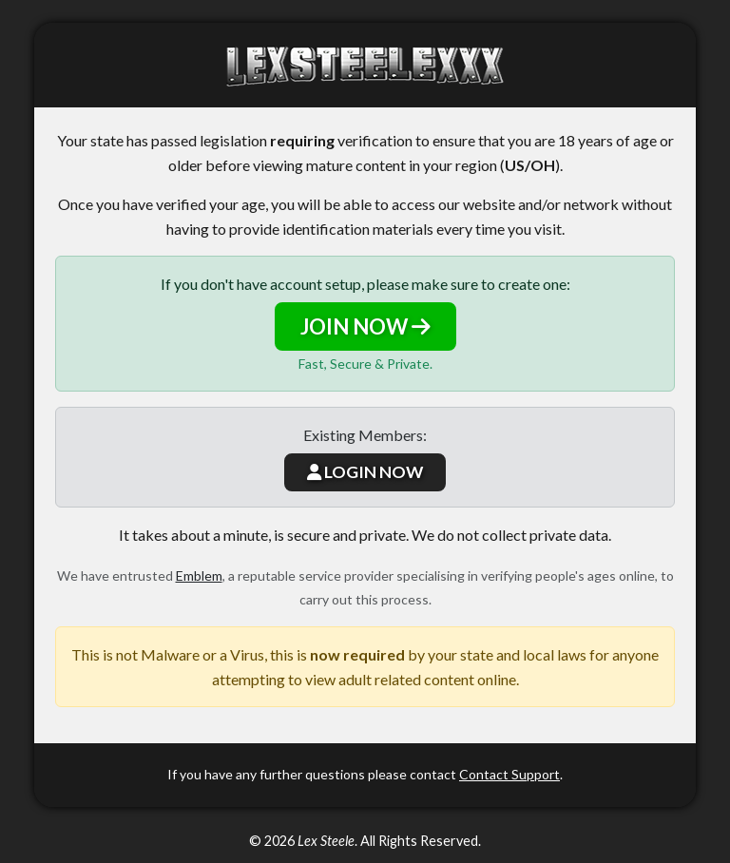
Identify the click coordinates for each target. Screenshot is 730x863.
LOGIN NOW (365, 472)
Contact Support (509, 774)
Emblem (199, 575)
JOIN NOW (365, 326)
